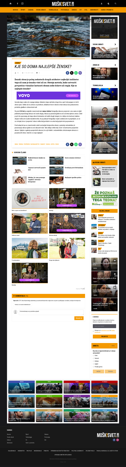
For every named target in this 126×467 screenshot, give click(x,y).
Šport (23, 10)
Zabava (30, 10)
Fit (81, 10)
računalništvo (34, 144)
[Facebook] (17, 3)
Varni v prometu (107, 10)
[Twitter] (72, 73)
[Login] (101, 3)
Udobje (97, 361)
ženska (21, 144)
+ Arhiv (113, 346)
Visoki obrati (41, 10)
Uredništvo (21, 451)
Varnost (97, 358)
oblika (48, 144)
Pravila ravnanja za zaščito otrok (107, 451)
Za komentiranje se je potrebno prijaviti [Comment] (51, 312)
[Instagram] (22, 3)
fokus (57, 144)
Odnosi (74, 10)
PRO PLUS (29, 451)
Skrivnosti (94, 10)
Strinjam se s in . (105, 331)
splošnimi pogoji (105, 330)
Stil (85, 10)
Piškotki (46, 451)
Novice (15, 10)
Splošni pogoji (90, 451)
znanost (42, 144)
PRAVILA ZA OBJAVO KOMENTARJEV (22, 304)
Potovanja (65, 10)
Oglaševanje (12, 451)
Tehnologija (53, 10)
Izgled (96, 364)
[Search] (115, 3)
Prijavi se (79, 318)
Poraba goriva (98, 367)
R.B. (18, 73)
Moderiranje (38, 451)
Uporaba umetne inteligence (63, 454)
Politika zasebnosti (77, 451)
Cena (96, 355)
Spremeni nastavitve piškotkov (60, 451)
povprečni (27, 144)
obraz (16, 144)
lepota (53, 144)
